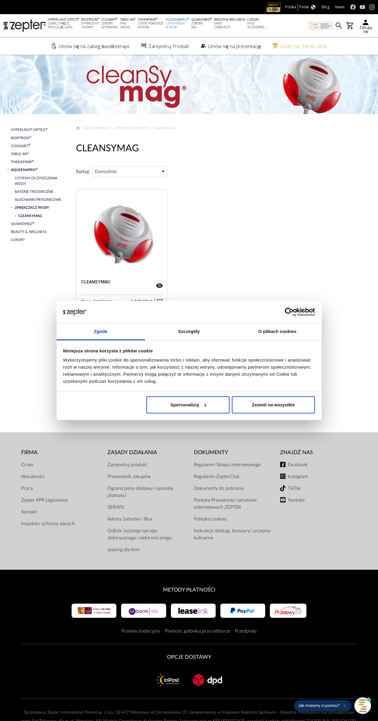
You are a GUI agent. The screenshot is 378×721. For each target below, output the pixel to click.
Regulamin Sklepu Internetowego (227, 464)
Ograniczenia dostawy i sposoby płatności (141, 492)
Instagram (298, 476)
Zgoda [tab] (101, 331)
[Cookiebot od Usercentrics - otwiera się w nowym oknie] (289, 312)
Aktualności (33, 476)
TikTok (294, 488)
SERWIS (116, 507)
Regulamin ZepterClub (217, 476)
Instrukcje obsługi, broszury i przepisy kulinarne (232, 534)
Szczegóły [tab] (189, 331)
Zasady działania (132, 452)
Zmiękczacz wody (132, 128)
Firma (29, 452)
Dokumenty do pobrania (219, 488)
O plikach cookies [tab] (277, 331)
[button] (322, 705)
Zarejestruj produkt (127, 464)
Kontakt (29, 512)
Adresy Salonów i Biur (130, 519)
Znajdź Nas (296, 452)
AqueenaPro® (98, 128)
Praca (27, 488)
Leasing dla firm (123, 549)
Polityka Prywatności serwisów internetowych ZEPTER (225, 504)
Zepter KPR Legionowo (44, 500)
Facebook (298, 464)
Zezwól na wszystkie (273, 404)
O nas (27, 464)
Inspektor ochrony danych (48, 523)
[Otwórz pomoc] (362, 705)
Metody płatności (189, 589)
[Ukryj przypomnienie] (344, 705)
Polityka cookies (210, 519)
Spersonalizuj (188, 404)
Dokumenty (211, 452)
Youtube (296, 500)
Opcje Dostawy (189, 657)
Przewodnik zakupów (129, 476)
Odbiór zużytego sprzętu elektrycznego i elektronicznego (140, 534)
